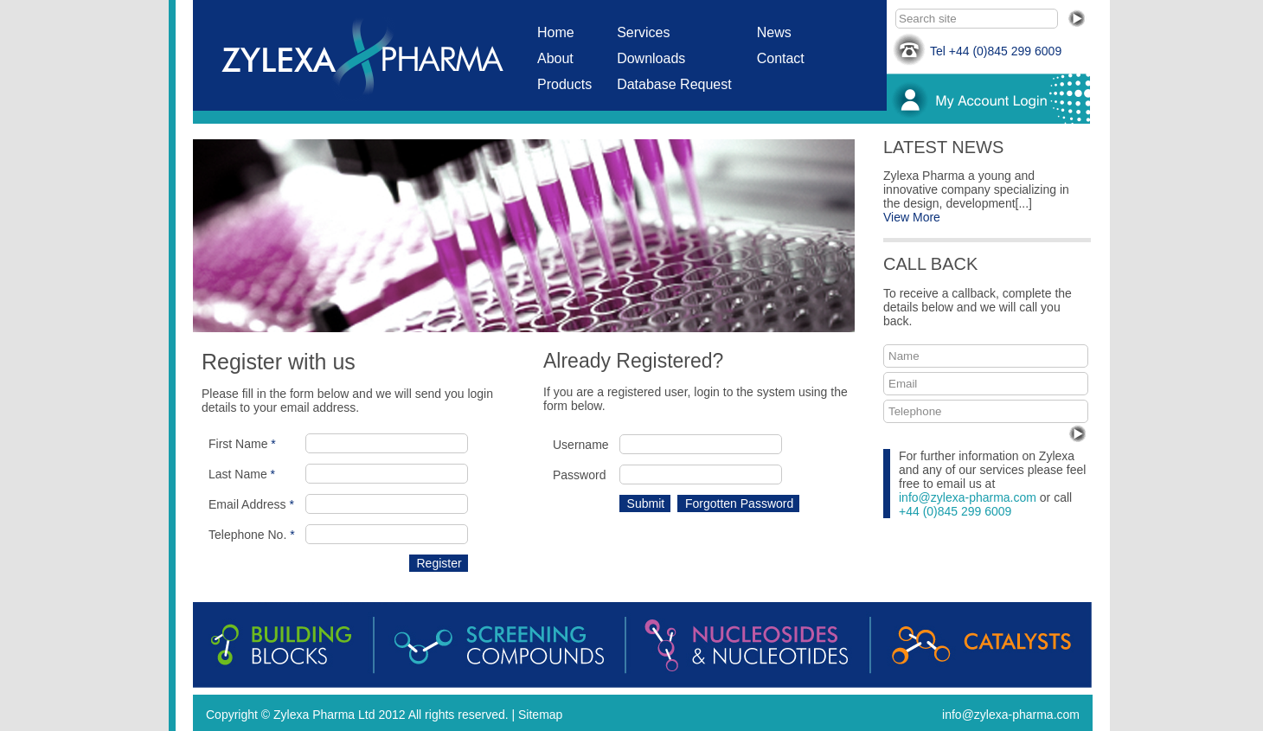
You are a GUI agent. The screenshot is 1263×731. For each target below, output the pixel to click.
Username (581, 445)
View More (911, 217)
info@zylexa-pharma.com (967, 497)
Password (579, 475)
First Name (242, 444)
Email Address (251, 504)
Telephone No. (251, 535)
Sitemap (540, 714)
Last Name (241, 474)
